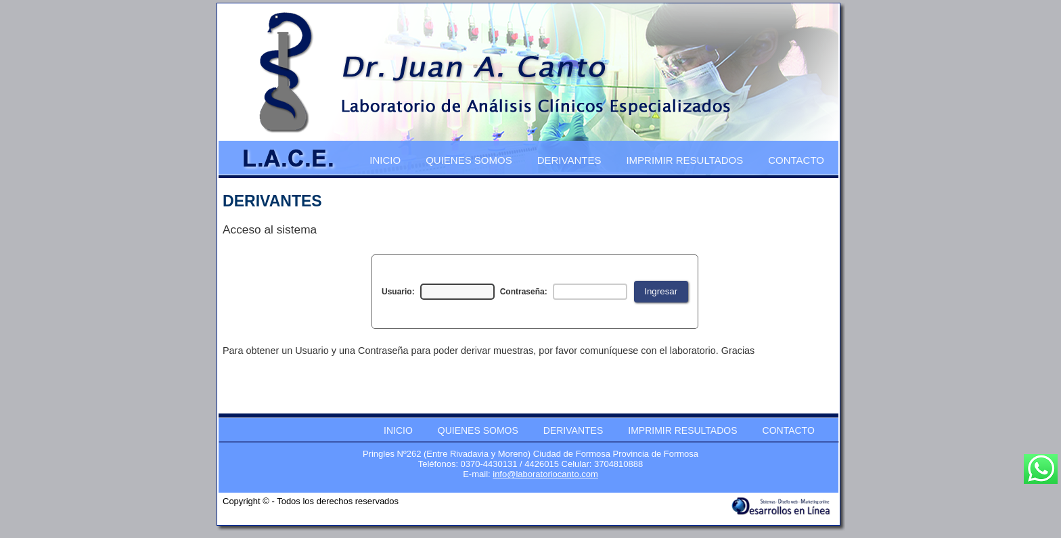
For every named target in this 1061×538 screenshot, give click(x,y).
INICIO (385, 160)
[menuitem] (385, 158)
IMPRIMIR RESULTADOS (684, 160)
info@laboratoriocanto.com (545, 474)
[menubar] (597, 158)
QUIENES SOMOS (469, 160)
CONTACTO (796, 160)
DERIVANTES (569, 160)
